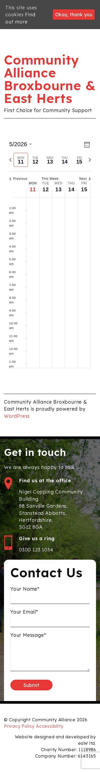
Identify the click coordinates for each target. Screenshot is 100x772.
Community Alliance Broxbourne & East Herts (50, 79)
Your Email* (24, 613)
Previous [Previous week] (18, 179)
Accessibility (49, 726)
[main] (50, 256)
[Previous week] (10, 160)
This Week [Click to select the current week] (50, 179)
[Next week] (90, 160)
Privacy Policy (19, 726)
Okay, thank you (73, 14)
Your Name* (24, 590)
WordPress (17, 416)
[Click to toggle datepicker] (20, 144)
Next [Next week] (85, 179)
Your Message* (28, 636)
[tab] (21, 160)
